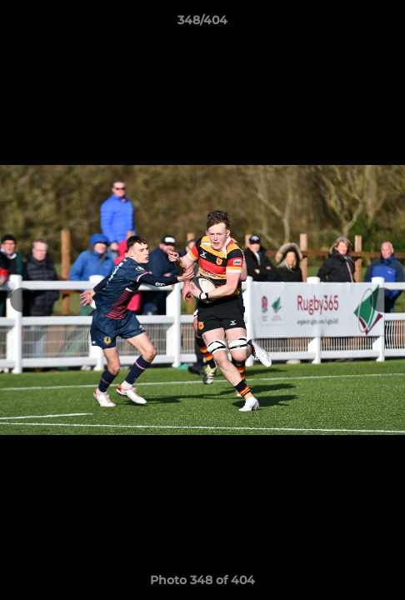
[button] (385, 24)
